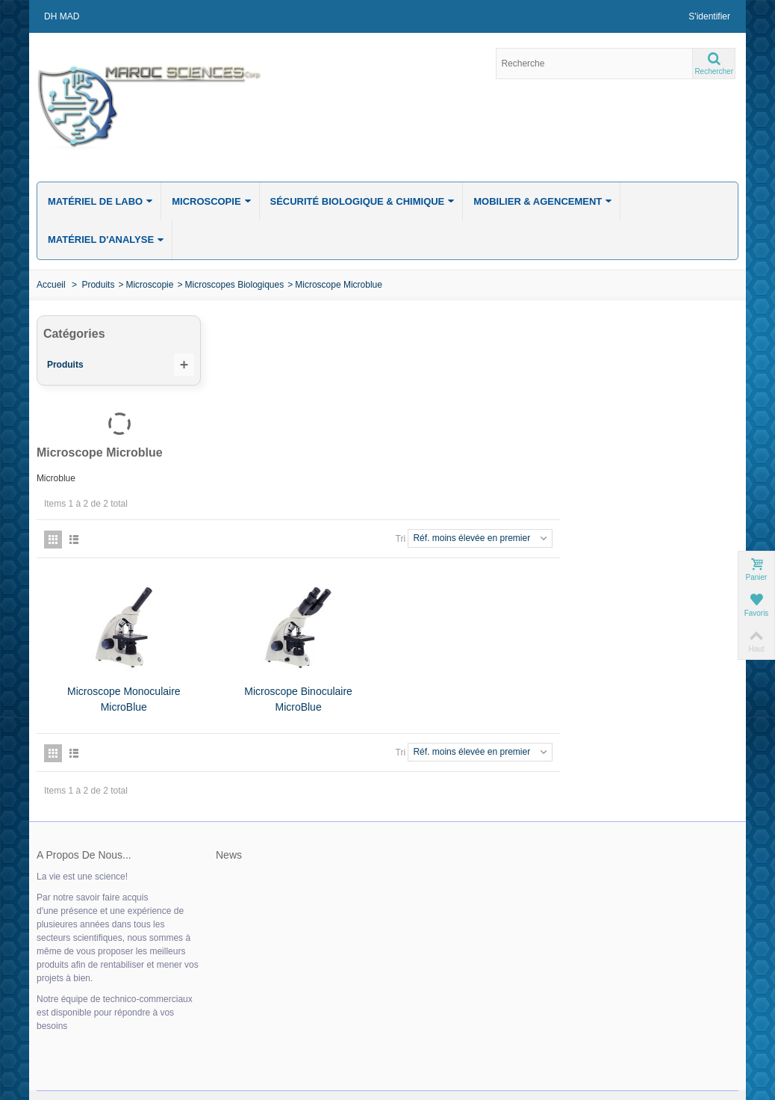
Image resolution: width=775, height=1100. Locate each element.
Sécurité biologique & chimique (362, 200)
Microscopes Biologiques (234, 284)
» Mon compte (66, 1011)
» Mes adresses (69, 1041)
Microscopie (211, 200)
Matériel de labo (100, 200)
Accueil (51, 284)
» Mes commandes (76, 1026)
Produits (97, 284)
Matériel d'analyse (106, 239)
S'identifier (709, 16)
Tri (578, 409)
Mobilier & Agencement (542, 200)
